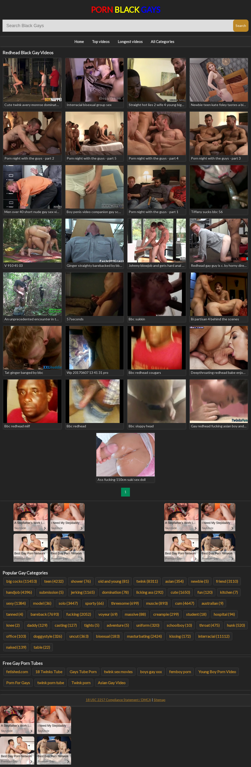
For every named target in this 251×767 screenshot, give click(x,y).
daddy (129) (37, 625)
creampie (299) (166, 614)
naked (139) (16, 647)
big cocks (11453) (21, 581)
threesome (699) (125, 603)
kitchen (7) (229, 592)
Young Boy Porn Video (217, 671)
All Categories (162, 41)
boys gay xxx (151, 671)
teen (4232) (53, 581)
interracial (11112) (213, 636)
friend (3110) (227, 581)
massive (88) (135, 614)
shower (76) (81, 581)
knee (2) (13, 625)
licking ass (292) (149, 592)
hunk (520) (236, 625)
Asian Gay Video (112, 682)
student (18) (196, 614)
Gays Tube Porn (83, 671)
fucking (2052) (78, 614)
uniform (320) (147, 625)
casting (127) (66, 625)
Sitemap (159, 700)
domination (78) (115, 592)
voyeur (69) (107, 614)
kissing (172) (180, 636)
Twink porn (80, 682)
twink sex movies (118, 671)
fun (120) (205, 592)
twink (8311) (147, 581)
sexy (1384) (16, 603)
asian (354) (174, 581)
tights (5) (91, 625)
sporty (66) (94, 603)
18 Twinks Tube (48, 671)
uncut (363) (78, 636)
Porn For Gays (18, 682)
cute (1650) (180, 592)
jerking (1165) (83, 592)
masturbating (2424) (144, 636)
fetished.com (17, 671)
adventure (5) (118, 625)
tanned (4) (14, 614)
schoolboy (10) (179, 625)
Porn (125, 9)
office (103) (16, 636)
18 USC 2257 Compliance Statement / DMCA (118, 700)
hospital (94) (224, 614)
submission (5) (51, 592)
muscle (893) (157, 603)
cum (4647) (184, 603)
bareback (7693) (44, 614)
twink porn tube (50, 682)
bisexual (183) (108, 636)
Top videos (101, 41)
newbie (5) (200, 581)
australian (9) (212, 603)
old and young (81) (113, 581)
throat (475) (209, 625)
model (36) (42, 603)
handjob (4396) (19, 592)
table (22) (42, 647)
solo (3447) (68, 603)
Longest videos (130, 41)
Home (79, 41)
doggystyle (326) (47, 636)
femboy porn (180, 671)
